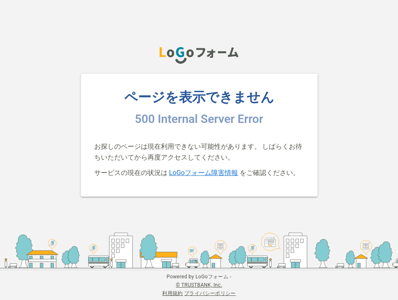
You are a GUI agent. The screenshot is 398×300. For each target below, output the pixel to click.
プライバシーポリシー (210, 293)
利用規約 (172, 293)
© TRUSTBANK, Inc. (199, 285)
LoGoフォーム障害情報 (203, 173)
